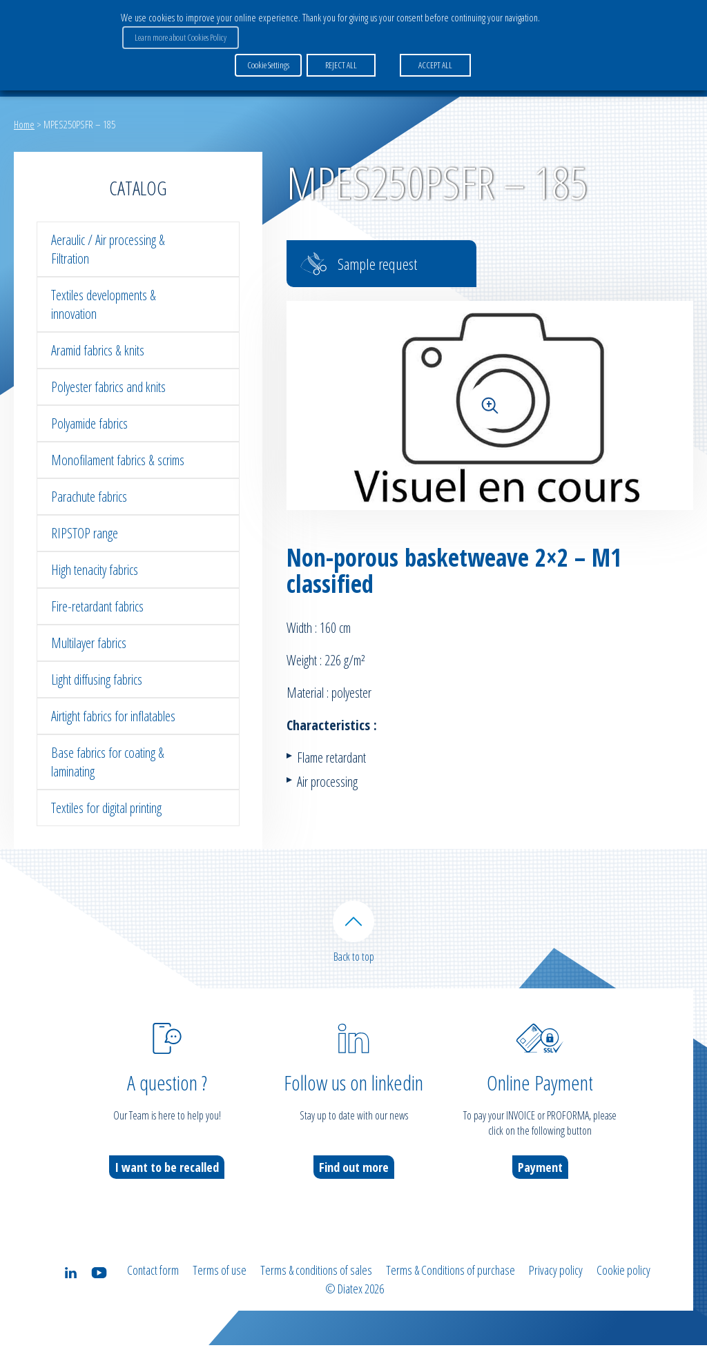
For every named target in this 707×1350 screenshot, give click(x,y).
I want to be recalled (167, 1174)
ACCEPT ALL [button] (434, 61)
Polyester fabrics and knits (108, 387)
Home (24, 124)
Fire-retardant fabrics (97, 606)
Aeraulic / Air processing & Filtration (108, 249)
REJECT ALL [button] (340, 61)
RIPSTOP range (84, 533)
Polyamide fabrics (89, 423)
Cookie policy (623, 1277)
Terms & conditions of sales (316, 1277)
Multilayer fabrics (88, 643)
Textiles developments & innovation (103, 304)
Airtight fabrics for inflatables (113, 716)
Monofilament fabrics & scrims (117, 460)
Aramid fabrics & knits (97, 350)
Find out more (354, 1174)
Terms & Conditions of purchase (450, 1277)
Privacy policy (556, 1277)
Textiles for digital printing (106, 808)
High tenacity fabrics (94, 569)
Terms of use (219, 1277)
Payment (540, 1174)
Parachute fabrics (89, 496)
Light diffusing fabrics (96, 679)
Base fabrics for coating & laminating (107, 762)
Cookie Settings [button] (268, 61)
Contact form (153, 1277)
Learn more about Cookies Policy (179, 35)
